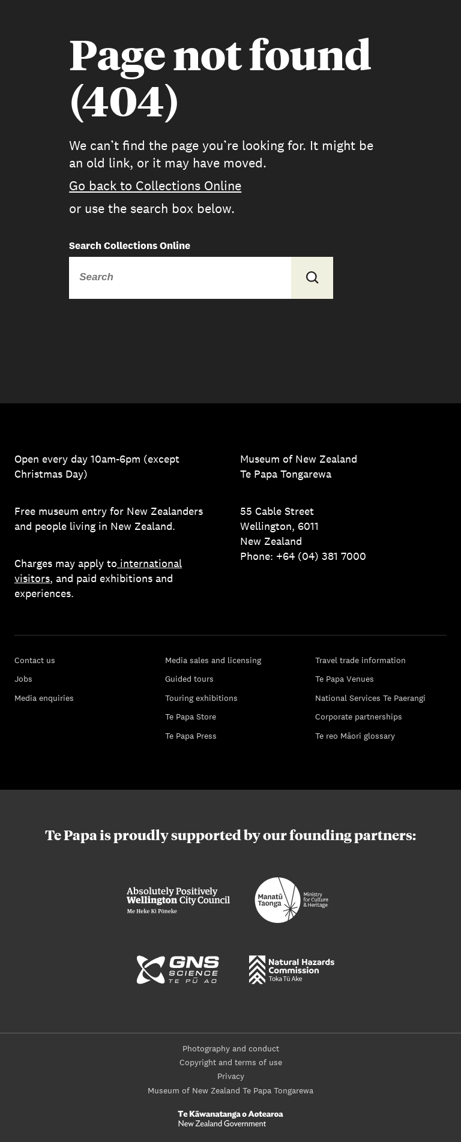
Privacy (230, 1076)
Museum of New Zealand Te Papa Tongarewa (230, 1090)
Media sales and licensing (213, 660)
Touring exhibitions (201, 698)
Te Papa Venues (344, 678)
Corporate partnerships (358, 716)
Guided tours (189, 678)
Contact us (34, 660)
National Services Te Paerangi (370, 698)
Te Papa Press (191, 735)
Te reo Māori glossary (355, 735)
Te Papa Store (190, 716)
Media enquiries (44, 698)
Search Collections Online (129, 245)
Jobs (23, 678)
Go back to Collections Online (155, 185)
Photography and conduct (230, 1048)
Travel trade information (360, 660)
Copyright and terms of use (230, 1062)
